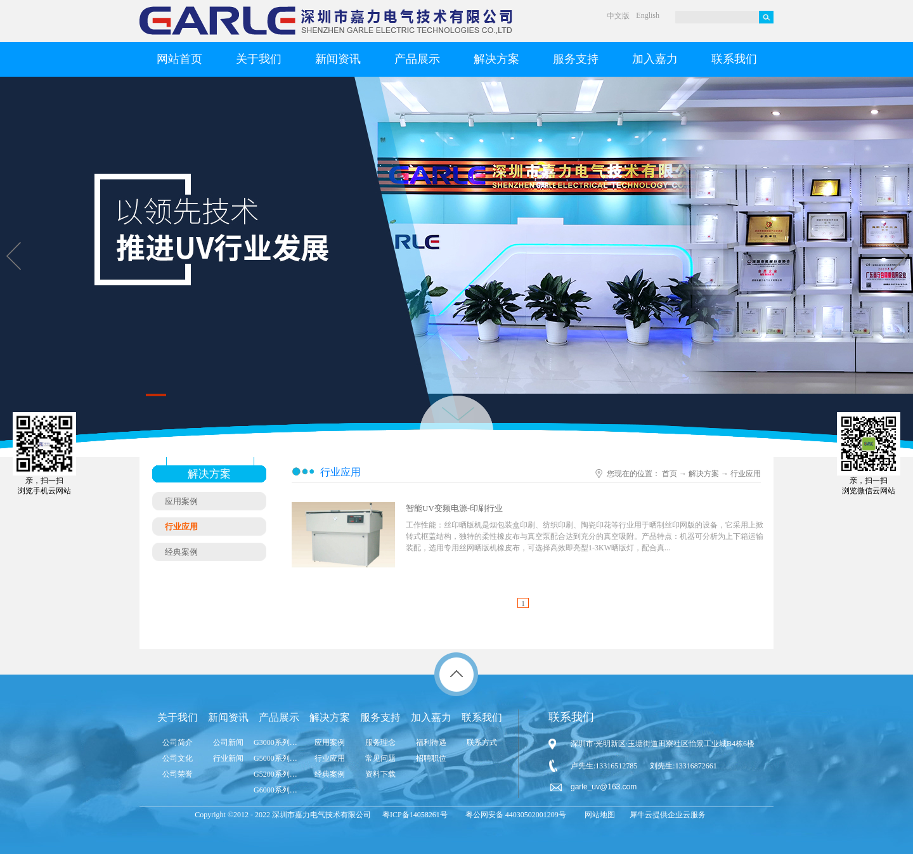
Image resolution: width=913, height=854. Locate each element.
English (647, 15)
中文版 (618, 15)
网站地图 (598, 814)
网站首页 (179, 59)
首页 (669, 473)
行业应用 (745, 473)
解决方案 (704, 473)
